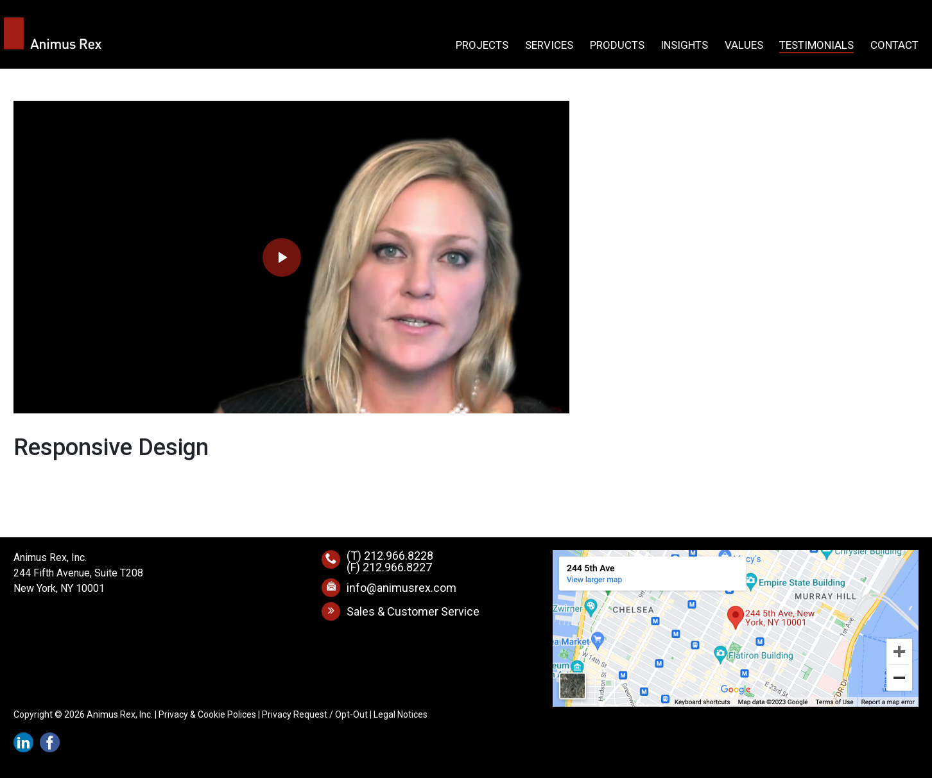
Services (549, 45)
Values (744, 45)
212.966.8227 (397, 567)
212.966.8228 (398, 555)
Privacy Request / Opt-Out (315, 714)
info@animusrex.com (401, 587)
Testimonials (816, 45)
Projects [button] (482, 45)
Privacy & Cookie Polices (207, 714)
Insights (684, 45)
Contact (894, 45)
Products (617, 45)
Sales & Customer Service (413, 611)
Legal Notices (400, 714)
